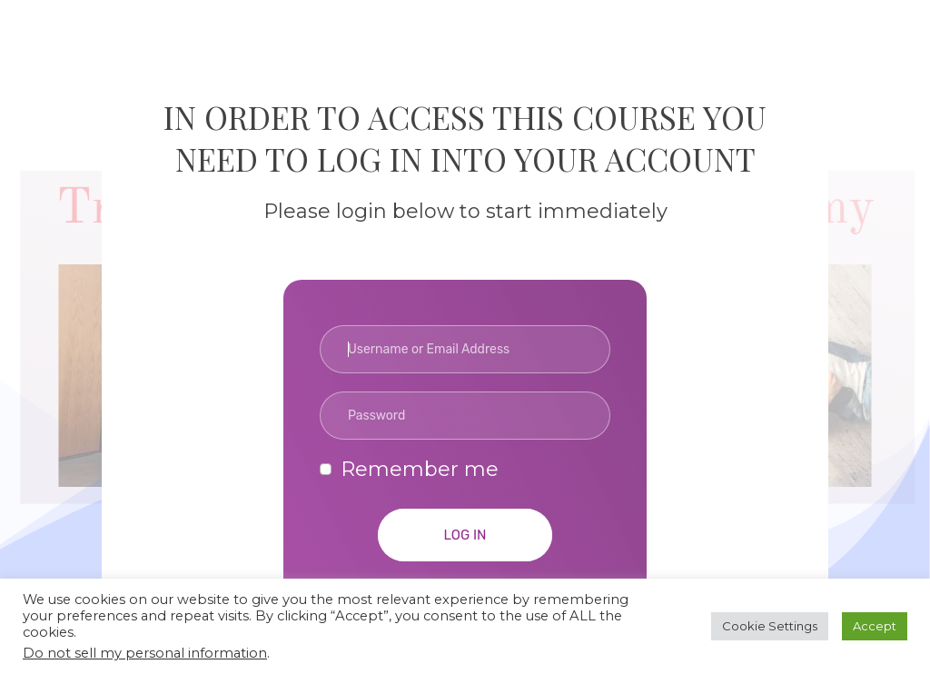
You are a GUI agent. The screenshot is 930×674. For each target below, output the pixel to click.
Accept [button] (874, 626)
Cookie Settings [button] (769, 626)
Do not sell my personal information (145, 653)
